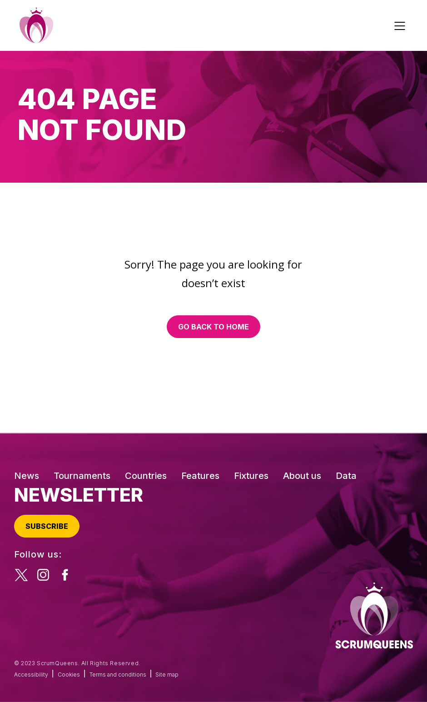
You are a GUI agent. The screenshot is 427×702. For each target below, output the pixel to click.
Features (200, 475)
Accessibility (31, 674)
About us (302, 475)
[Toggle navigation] (401, 25)
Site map (167, 674)
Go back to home (213, 326)
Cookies (69, 674)
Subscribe (46, 526)
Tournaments (82, 475)
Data (346, 475)
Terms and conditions (117, 674)
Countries (146, 475)
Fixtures (251, 475)
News (26, 475)
